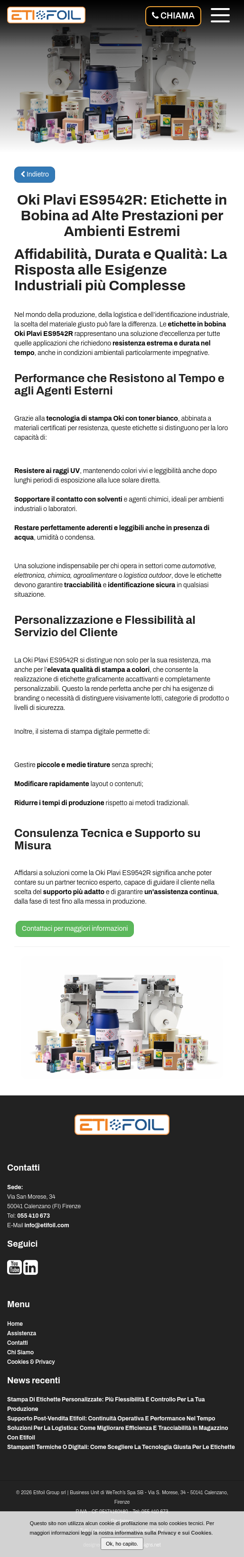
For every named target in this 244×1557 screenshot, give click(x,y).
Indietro (34, 174)
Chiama (173, 15)
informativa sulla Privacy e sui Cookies (163, 1533)
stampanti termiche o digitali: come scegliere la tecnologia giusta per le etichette (121, 1447)
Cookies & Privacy (31, 1362)
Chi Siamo (20, 1352)
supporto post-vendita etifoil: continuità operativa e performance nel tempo (111, 1418)
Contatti (17, 1343)
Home (15, 1323)
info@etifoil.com (46, 1225)
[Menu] (220, 16)
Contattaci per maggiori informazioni (75, 928)
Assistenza (21, 1333)
